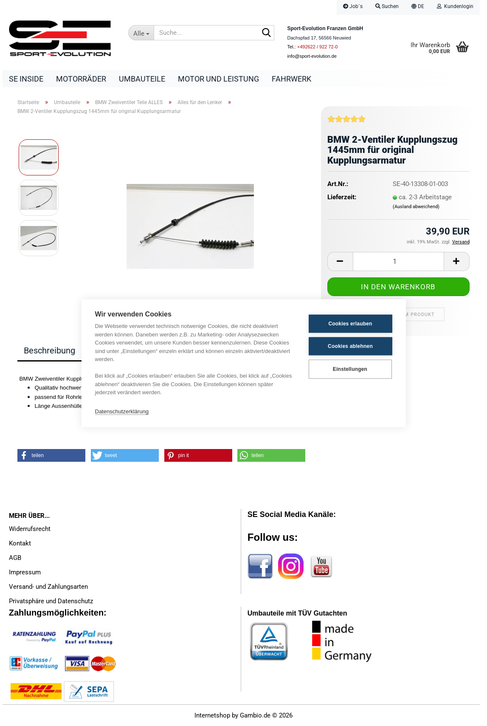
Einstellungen (350, 369)
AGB (15, 558)
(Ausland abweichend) (416, 206)
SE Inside (26, 78)
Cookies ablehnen (350, 346)
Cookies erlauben (350, 324)
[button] (418, 7)
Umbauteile (142, 78)
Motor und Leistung (218, 78)
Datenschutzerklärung (122, 411)
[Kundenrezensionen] (346, 122)
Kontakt (20, 543)
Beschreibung (49, 350)
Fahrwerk (291, 78)
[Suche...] (141, 32)
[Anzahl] (398, 261)
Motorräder (81, 78)
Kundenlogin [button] (455, 6)
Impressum (25, 572)
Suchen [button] (387, 6)
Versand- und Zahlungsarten (48, 586)
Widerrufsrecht (30, 529)
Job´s (353, 6)
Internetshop (212, 715)
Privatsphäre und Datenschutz (51, 601)
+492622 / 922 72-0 (317, 46)
